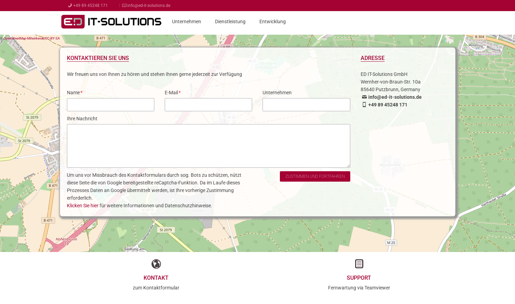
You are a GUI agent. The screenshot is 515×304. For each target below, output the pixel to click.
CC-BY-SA (52, 38)
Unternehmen (186, 21)
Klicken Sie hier (82, 205)
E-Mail (173, 92)
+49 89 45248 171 (87, 5)
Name (75, 92)
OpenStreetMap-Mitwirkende (23, 38)
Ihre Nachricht (82, 118)
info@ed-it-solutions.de (145, 5)
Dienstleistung (230, 21)
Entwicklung (272, 21)
